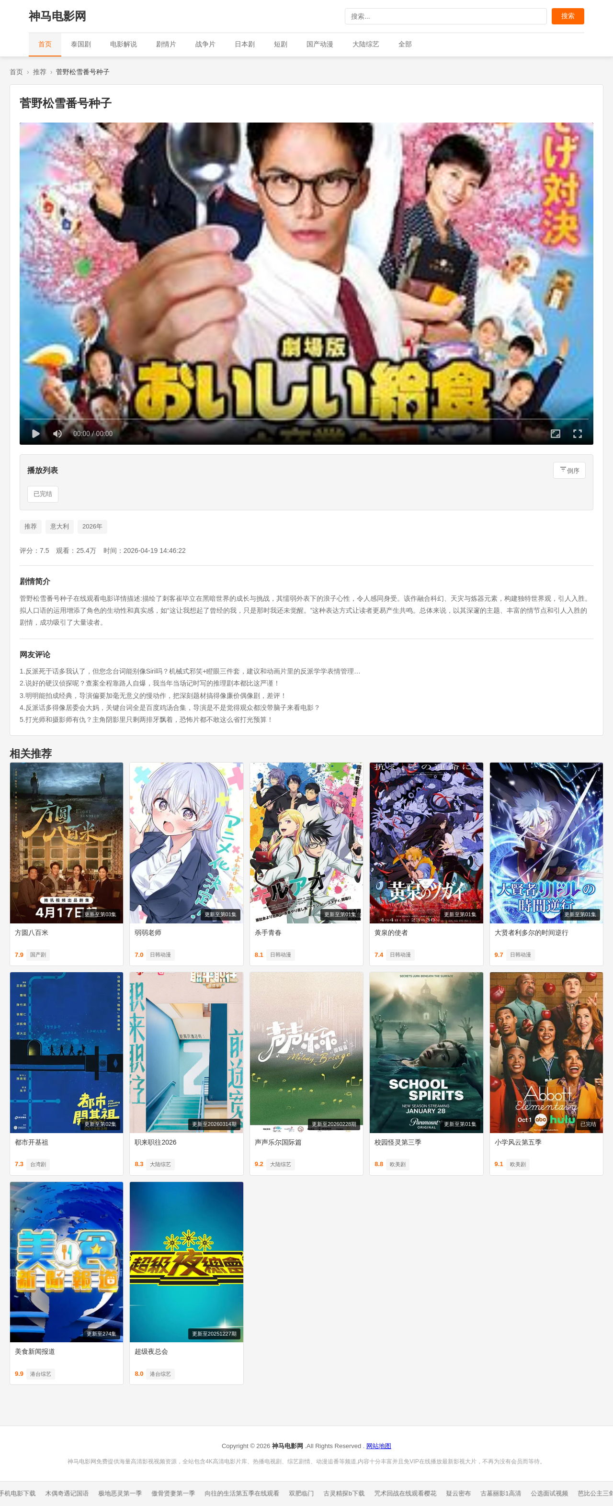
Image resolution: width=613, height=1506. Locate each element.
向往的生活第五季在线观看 (245, 1493)
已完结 (43, 493)
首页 (45, 44)
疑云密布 (461, 1493)
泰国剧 (81, 44)
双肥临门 (305, 1493)
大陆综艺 (365, 44)
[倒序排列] (569, 470)
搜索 (568, 16)
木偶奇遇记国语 (70, 1493)
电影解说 (123, 44)
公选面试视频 (553, 1493)
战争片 (205, 44)
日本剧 (245, 44)
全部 (405, 44)
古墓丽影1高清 (504, 1493)
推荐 (39, 72)
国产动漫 (319, 44)
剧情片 (166, 44)
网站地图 (378, 1446)
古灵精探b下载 (347, 1493)
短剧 (280, 44)
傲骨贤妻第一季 (177, 1493)
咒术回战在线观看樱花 (408, 1493)
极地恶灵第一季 (124, 1493)
